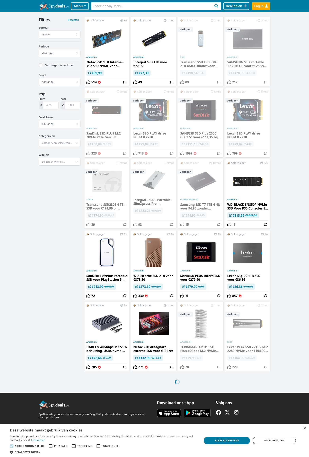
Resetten (73, 20)
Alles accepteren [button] (227, 440)
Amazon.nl (91, 57)
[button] (103, 452)
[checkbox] (40, 65)
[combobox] (60, 143)
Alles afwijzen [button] (274, 440)
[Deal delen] (236, 6)
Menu (80, 6)
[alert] (154, 440)
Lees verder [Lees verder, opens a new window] (38, 440)
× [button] (304, 428)
